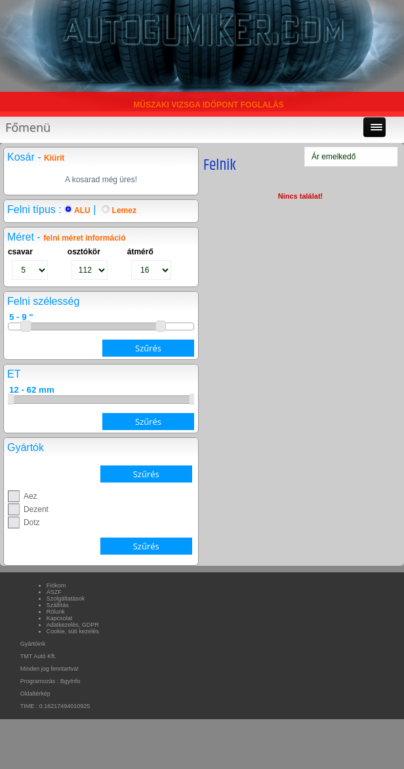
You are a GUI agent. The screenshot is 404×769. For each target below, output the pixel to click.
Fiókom (56, 585)
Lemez (119, 210)
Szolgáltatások (66, 598)
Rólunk (56, 611)
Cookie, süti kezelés (73, 631)
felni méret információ (84, 238)
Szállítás (58, 605)
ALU (77, 210)
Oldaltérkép (35, 693)
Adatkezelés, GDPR (73, 624)
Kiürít (54, 158)
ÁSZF (54, 592)
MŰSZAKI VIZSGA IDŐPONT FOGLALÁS (208, 104)
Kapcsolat (60, 618)
